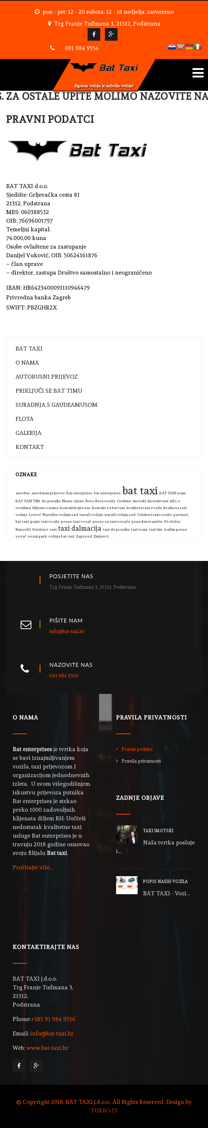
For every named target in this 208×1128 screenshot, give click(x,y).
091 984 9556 (82, 48)
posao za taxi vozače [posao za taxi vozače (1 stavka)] (111, 521)
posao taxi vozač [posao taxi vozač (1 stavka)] (76, 521)
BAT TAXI (29, 348)
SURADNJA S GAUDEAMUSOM (56, 404)
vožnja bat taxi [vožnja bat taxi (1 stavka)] (61, 536)
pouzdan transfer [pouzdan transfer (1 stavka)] (147, 521)
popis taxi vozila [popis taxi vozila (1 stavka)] (44, 521)
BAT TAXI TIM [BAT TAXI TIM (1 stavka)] (28, 501)
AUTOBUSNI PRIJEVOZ (47, 376)
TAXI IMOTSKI (158, 831)
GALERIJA (28, 432)
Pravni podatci (136, 749)
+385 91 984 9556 (53, 1019)
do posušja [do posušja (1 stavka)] (51, 501)
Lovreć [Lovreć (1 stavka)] (35, 514)
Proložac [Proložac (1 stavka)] (172, 521)
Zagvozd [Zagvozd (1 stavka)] (84, 536)
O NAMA (27, 362)
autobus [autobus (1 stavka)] (23, 493)
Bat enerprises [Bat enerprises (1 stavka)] (79, 493)
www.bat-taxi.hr (47, 1047)
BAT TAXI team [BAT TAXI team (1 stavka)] (172, 493)
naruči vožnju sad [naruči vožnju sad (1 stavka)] (120, 514)
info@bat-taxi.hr (66, 631)
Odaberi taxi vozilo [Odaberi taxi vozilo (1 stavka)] (154, 514)
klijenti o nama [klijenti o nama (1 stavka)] (45, 507)
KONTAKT (30, 446)
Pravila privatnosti (141, 761)
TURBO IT (104, 1110)
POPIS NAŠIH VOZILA (165, 881)
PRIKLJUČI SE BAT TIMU (49, 390)
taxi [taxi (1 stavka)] (53, 529)
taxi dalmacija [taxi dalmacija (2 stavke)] (79, 528)
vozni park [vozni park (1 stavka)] (37, 536)
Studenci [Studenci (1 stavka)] (40, 529)
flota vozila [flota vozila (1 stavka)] (105, 501)
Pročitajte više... (33, 867)
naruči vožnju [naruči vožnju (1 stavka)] (91, 514)
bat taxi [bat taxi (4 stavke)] (140, 490)
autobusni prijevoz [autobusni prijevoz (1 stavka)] (48, 493)
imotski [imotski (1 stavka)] (139, 501)
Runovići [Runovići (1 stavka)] (23, 529)
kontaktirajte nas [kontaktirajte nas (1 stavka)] (75, 507)
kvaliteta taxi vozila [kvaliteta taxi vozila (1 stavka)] (144, 507)
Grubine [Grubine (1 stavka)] (124, 501)
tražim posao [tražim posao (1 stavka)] (175, 529)
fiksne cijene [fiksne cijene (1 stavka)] (73, 501)
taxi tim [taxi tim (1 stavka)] (155, 529)
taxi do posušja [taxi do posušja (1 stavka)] (116, 529)
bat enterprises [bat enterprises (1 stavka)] (107, 493)
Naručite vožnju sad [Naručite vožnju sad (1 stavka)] (60, 514)
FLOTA (25, 418)
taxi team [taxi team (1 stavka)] (139, 529)
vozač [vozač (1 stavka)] (21, 536)
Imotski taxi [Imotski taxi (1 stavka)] (157, 501)
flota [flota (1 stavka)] (89, 501)
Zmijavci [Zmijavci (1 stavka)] (101, 536)
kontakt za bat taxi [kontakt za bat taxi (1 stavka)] (108, 507)
